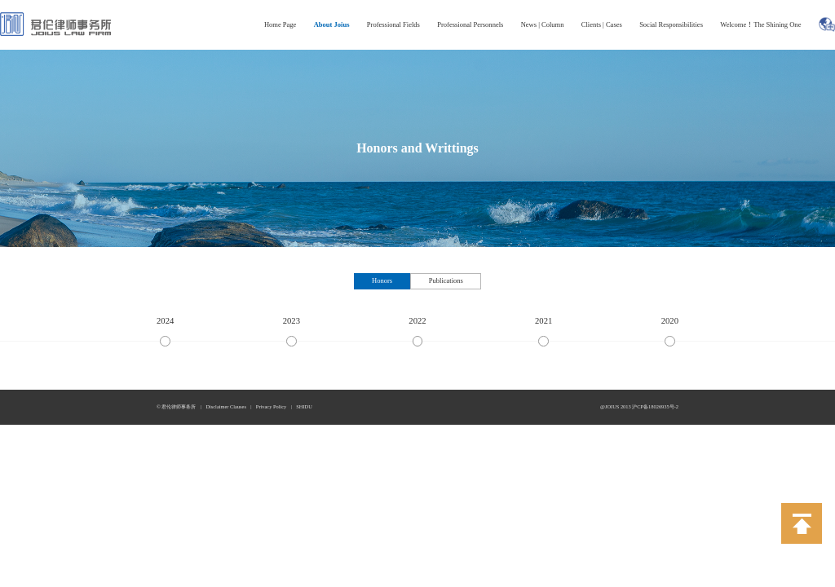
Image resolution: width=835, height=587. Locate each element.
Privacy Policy (271, 406)
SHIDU (304, 406)
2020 (669, 320)
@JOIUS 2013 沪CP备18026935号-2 (639, 406)
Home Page (280, 24)
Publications (446, 280)
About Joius (332, 24)
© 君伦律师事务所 (176, 406)
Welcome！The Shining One (760, 24)
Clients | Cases (601, 24)
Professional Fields (393, 24)
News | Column (542, 24)
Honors (382, 280)
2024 (165, 320)
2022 (417, 320)
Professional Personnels (470, 24)
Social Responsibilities (671, 24)
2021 (543, 320)
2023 (291, 320)
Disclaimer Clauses (225, 406)
